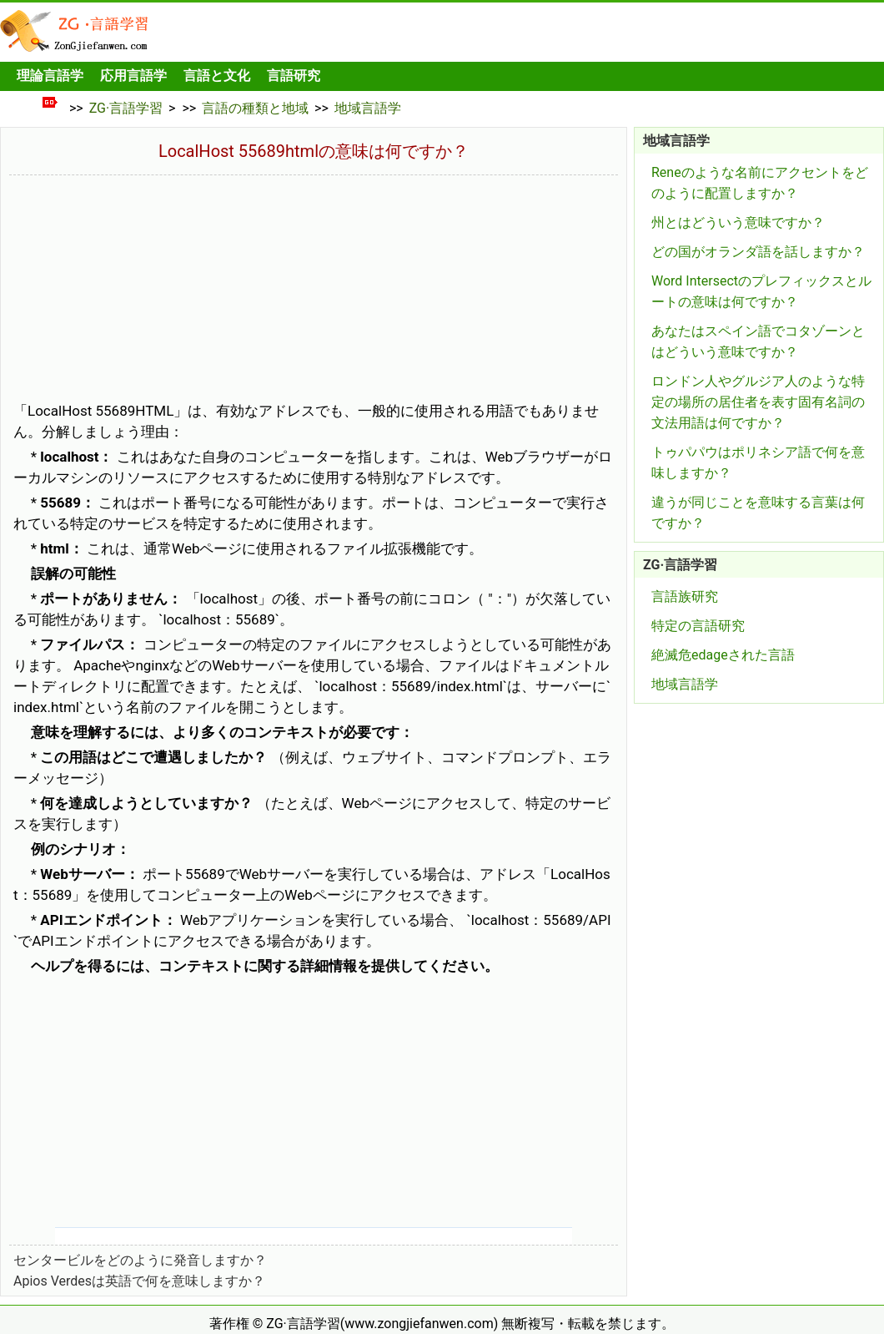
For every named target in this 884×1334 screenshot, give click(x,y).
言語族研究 (684, 596)
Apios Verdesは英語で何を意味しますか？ (139, 1281)
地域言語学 (367, 108)
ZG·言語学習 (126, 108)
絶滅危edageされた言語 (723, 655)
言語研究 (293, 75)
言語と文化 (216, 75)
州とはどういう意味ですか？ (738, 222)
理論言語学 (50, 75)
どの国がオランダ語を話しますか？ (758, 252)
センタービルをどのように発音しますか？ (140, 1260)
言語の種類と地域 (255, 108)
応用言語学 (133, 75)
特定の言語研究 (698, 626)
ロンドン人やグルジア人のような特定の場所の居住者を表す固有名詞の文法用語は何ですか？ (758, 402)
